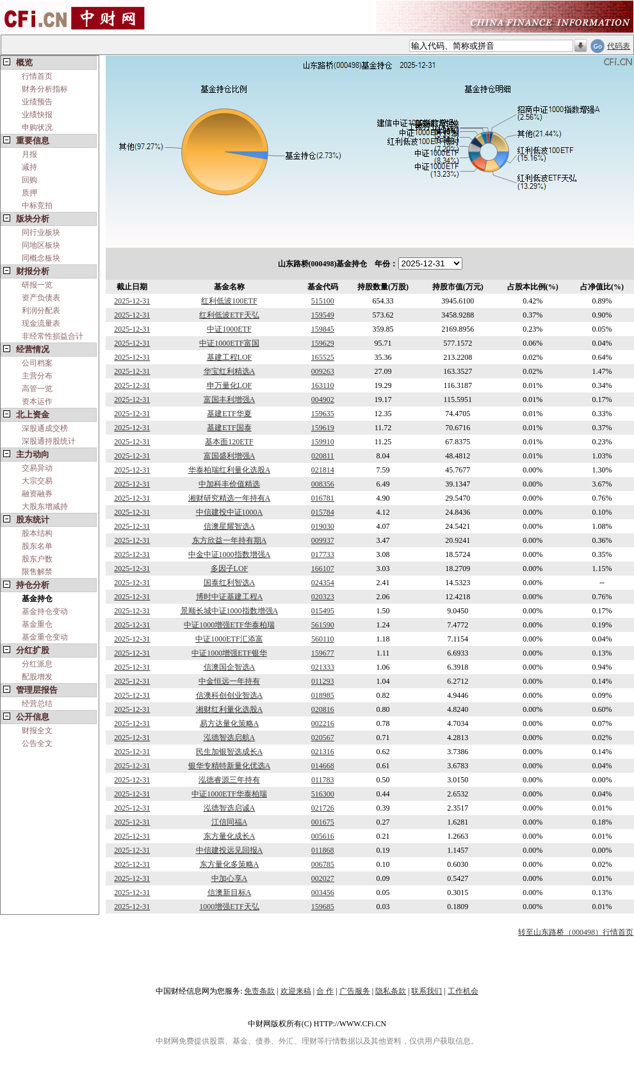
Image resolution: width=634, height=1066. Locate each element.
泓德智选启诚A (230, 808)
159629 (322, 343)
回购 (29, 179)
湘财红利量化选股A (229, 709)
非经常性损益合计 (52, 336)
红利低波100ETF (229, 300)
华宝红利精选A (230, 371)
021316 (322, 751)
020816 (322, 709)
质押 (29, 192)
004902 (322, 399)
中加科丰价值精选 (229, 484)
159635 (322, 413)
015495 (322, 610)
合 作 (325, 991)
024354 (322, 582)
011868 (322, 850)
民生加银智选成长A (229, 751)
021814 (322, 469)
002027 (322, 878)
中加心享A (229, 878)
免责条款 (259, 991)
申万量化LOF (229, 385)
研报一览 (37, 284)
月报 (29, 154)
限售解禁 (37, 571)
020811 (322, 455)
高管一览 (37, 388)
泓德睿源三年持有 (229, 779)
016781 (322, 498)
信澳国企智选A (230, 667)
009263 (322, 371)
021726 (322, 808)
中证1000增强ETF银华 (228, 653)
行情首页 (37, 76)
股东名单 (37, 546)
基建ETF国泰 (229, 427)
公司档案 (37, 363)
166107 (322, 568)
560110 (322, 638)
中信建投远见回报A (229, 850)
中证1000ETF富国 (229, 343)
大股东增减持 (45, 506)
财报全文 (37, 730)
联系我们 (426, 991)
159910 (322, 441)
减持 (29, 167)
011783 (322, 779)
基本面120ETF (229, 441)
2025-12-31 (132, 300)
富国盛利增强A (230, 455)
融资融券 (37, 493)
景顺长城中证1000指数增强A (230, 610)
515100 (322, 300)
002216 (322, 723)
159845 (322, 329)
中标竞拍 (37, 205)
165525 (322, 357)
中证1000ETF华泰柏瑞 (228, 793)
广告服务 (354, 991)
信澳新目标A (229, 892)
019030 (322, 526)
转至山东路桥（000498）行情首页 (575, 932)
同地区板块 (41, 245)
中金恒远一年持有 (229, 681)
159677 (322, 653)
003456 (322, 892)
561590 (322, 624)
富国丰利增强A (230, 399)
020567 (322, 737)
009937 (322, 540)
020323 (322, 596)
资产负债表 (41, 297)
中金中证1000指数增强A (229, 554)
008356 (322, 484)
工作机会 (463, 991)
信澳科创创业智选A (229, 695)
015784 (322, 512)
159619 (322, 427)
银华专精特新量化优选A (229, 765)
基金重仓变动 (45, 637)
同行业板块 (41, 232)
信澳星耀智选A (230, 526)
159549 (322, 315)
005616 (322, 836)
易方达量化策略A (229, 723)
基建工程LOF (229, 357)
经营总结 (37, 703)
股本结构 (37, 533)
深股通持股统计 (49, 441)
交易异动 (37, 468)
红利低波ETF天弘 (229, 315)
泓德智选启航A (230, 737)
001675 (322, 822)
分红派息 (37, 663)
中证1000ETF (229, 329)
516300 (322, 793)
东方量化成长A (230, 836)
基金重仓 (37, 624)
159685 (322, 906)
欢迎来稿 (295, 991)
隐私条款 (390, 991)
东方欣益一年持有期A (229, 540)
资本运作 (37, 401)
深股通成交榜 (45, 428)
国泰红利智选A (230, 582)
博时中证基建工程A (229, 596)
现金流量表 (41, 323)
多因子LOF (229, 568)
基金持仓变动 (45, 611)
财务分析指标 (45, 89)
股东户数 (37, 558)
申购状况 (37, 127)
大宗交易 (37, 480)
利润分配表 (41, 310)
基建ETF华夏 (229, 413)
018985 (322, 695)
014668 (322, 765)
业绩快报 (37, 114)
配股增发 (37, 676)
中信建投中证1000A (229, 512)
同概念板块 (41, 258)
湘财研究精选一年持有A (229, 498)
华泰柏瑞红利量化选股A (229, 469)
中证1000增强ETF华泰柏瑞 (229, 624)
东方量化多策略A (229, 864)
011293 (322, 681)
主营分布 (37, 375)
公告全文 (37, 743)
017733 (322, 554)
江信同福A (229, 822)
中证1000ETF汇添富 (229, 638)
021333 (322, 667)
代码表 (618, 46)
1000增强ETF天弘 (229, 906)
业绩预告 (37, 101)
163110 (322, 385)
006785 (322, 864)
